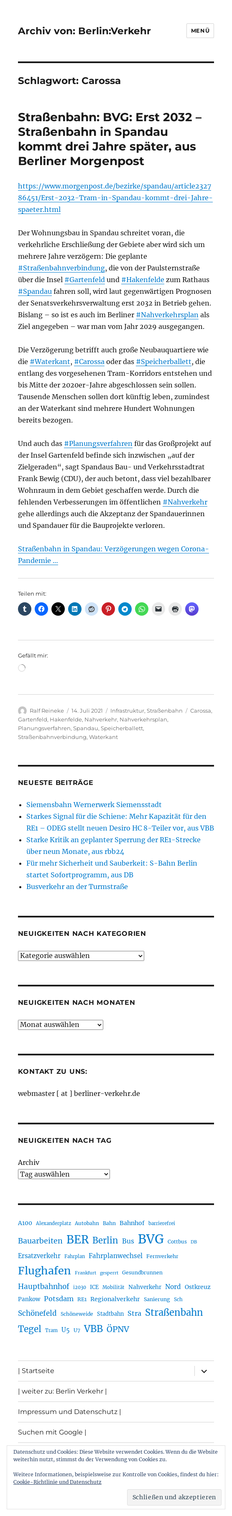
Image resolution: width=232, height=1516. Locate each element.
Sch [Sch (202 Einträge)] (178, 1299)
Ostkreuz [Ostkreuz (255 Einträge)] (198, 1287)
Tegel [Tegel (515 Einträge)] (29, 1329)
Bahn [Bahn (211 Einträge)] (109, 1223)
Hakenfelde (66, 719)
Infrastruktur (127, 710)
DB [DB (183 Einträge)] (194, 1242)
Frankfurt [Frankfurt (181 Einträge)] (85, 1273)
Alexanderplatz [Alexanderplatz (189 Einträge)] (53, 1223)
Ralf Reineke (47, 710)
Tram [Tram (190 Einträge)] (51, 1330)
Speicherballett (122, 728)
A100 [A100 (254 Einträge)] (25, 1223)
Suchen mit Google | (52, 1432)
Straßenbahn (165, 710)
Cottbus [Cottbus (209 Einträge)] (177, 1241)
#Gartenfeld (84, 279)
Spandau (85, 728)
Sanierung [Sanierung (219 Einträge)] (157, 1299)
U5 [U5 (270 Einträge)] (65, 1330)
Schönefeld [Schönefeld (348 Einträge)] (37, 1313)
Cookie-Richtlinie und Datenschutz (57, 1482)
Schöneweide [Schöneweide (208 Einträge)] (77, 1314)
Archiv (28, 1162)
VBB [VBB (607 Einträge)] (93, 1329)
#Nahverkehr (185, 502)
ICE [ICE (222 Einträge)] (94, 1287)
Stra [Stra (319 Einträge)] (134, 1313)
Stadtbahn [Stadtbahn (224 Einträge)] (110, 1314)
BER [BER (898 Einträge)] (77, 1239)
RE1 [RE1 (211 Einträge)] (82, 1299)
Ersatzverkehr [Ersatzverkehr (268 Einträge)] (39, 1256)
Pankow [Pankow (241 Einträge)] (29, 1299)
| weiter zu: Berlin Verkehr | (62, 1391)
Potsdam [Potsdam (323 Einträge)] (59, 1298)
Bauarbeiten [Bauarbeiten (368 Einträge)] (40, 1241)
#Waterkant (50, 361)
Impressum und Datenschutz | (69, 1412)
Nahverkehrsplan (143, 719)
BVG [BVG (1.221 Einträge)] (151, 1239)
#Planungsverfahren (98, 443)
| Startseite (36, 1371)
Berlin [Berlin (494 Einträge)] (105, 1240)
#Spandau (35, 291)
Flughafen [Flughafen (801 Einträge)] (44, 1270)
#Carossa (89, 361)
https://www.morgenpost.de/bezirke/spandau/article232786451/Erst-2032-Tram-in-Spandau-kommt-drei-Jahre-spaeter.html (115, 198)
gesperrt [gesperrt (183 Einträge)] (109, 1273)
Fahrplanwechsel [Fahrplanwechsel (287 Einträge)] (116, 1256)
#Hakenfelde (142, 279)
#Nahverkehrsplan (167, 315)
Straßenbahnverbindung (52, 737)
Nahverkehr (100, 719)
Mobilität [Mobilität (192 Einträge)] (113, 1287)
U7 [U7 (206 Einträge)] (77, 1330)
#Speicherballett (163, 361)
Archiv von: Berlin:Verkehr (84, 31)
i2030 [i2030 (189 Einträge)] (79, 1287)
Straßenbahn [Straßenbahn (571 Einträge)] (174, 1312)
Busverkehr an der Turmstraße (77, 886)
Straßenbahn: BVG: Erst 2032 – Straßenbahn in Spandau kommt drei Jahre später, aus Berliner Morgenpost (109, 139)
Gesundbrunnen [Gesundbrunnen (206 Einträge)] (142, 1272)
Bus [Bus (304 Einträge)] (128, 1241)
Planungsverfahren (44, 728)
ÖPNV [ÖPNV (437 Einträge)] (118, 1329)
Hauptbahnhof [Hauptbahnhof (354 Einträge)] (43, 1286)
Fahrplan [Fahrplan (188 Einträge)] (74, 1256)
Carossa (200, 710)
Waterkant (103, 737)
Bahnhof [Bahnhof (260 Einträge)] (132, 1223)
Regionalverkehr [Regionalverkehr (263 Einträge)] (115, 1299)
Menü (200, 30)
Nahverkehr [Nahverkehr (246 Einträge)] (144, 1287)
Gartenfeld (32, 719)
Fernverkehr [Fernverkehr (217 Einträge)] (162, 1256)
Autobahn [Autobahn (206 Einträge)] (87, 1223)
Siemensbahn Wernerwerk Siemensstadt (94, 804)
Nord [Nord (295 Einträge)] (173, 1287)
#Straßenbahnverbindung (61, 268)
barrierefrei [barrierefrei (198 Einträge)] (161, 1223)
